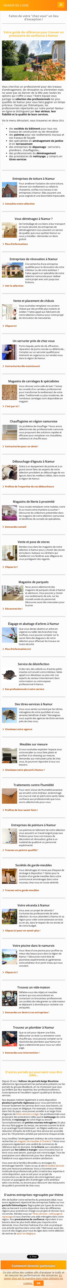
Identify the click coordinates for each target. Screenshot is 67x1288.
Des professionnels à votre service (24, 689)
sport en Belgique (26, 1233)
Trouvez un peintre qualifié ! (21, 850)
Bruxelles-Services (54, 1165)
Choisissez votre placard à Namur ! (24, 769)
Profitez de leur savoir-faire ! (21, 810)
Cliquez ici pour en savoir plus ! (22, 930)
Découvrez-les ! (13, 608)
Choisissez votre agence (18, 729)
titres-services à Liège (27, 1114)
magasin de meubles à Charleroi (34, 1141)
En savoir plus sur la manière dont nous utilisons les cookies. (33, 1279)
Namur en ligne (16, 5)
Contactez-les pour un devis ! (21, 446)
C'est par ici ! (11, 406)
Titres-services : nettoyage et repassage (32, 1215)
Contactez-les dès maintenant (22, 366)
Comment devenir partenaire (33, 1266)
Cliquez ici (10, 325)
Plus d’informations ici (17, 649)
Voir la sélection (14, 285)
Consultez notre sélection (19, 203)
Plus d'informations (16, 244)
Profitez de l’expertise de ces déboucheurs (29, 486)
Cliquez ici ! (11, 567)
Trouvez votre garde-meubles (21, 890)
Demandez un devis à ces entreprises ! (26, 1012)
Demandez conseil (15, 526)
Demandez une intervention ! (21, 1052)
